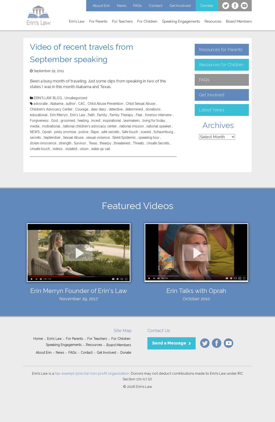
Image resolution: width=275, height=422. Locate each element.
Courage (81, 109)
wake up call (100, 149)
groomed (68, 120)
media (34, 126)
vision (84, 149)
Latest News (211, 109)
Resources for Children (221, 64)
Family (102, 115)
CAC (81, 104)
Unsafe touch (40, 149)
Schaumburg (163, 132)
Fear (139, 115)
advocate (41, 104)
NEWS (35, 132)
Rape (95, 132)
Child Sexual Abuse (140, 104)
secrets (35, 137)
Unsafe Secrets (158, 143)
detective (116, 109)
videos (58, 149)
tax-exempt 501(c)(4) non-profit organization (92, 373)
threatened (122, 143)
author (71, 104)
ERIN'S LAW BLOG (48, 98)
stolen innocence (43, 143)
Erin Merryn (59, 115)
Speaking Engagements (181, 21)
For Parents (98, 21)
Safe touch (130, 132)
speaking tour (148, 137)
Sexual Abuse (73, 137)
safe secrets (110, 132)
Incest (95, 120)
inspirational (112, 120)
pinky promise (65, 132)
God (54, 120)
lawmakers (132, 120)
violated (71, 149)
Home (38, 339)
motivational (51, 126)
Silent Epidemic (124, 137)
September (52, 137)
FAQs (137, 6)
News (121, 6)
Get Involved (180, 6)
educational (39, 115)
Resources (213, 21)
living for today (153, 120)
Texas (93, 143)
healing (83, 120)
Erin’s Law (77, 21)
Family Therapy (121, 115)
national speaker (158, 126)
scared (146, 132)
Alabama (56, 104)
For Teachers (122, 21)
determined (134, 109)
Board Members (239, 21)
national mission (131, 126)
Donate (207, 6)
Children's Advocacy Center (51, 109)
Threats (138, 143)
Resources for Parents (221, 49)
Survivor (80, 143)
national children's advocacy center (90, 126)
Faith (91, 115)
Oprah (47, 132)
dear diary (98, 109)
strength (65, 143)
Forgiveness (39, 120)
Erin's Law (77, 115)
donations (153, 109)
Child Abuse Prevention (105, 104)
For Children (147, 21)
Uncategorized (76, 98)
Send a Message (169, 343)
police (83, 132)
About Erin (101, 6)
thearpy (105, 143)
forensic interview (158, 115)
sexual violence (98, 137)
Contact (155, 6)
